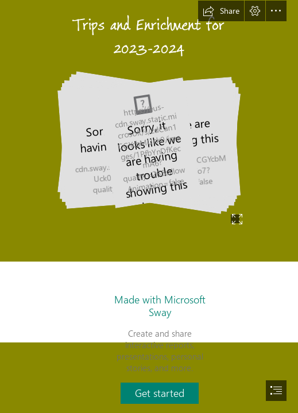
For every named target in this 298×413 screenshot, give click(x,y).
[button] (221, 11)
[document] (149, 206)
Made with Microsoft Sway (160, 306)
